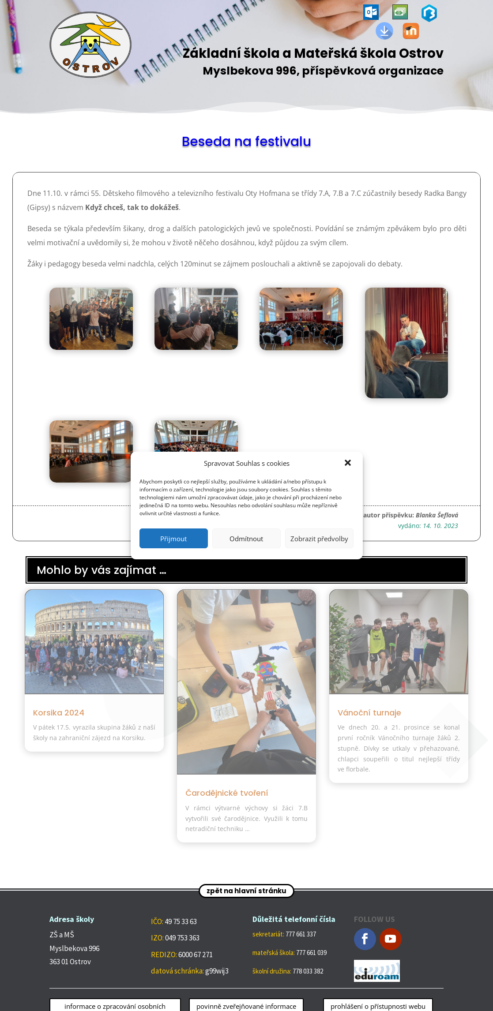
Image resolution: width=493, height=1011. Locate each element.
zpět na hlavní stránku (246, 890)
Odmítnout (246, 538)
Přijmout (173, 538)
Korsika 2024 (58, 712)
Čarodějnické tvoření (226, 792)
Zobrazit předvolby (319, 538)
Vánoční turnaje (369, 712)
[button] (348, 463)
